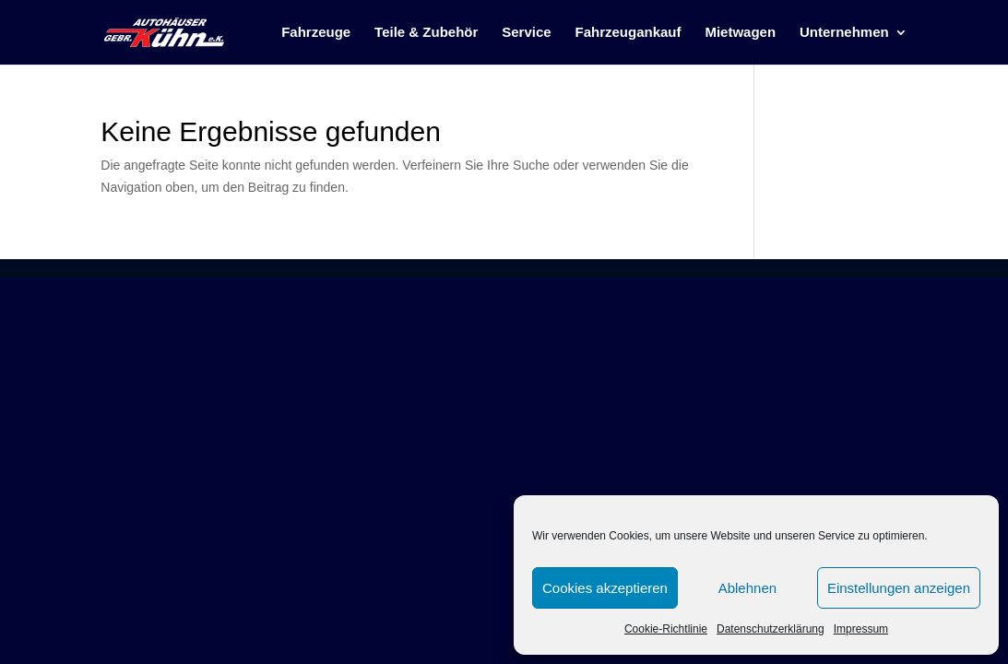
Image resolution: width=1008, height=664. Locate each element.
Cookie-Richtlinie (665, 628)
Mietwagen (740, 33)
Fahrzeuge (315, 33)
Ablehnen (747, 588)
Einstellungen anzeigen (898, 588)
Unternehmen (844, 33)
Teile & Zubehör (426, 33)
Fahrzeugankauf (628, 33)
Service (526, 33)
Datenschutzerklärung (770, 628)
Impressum (861, 628)
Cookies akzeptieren (605, 588)
